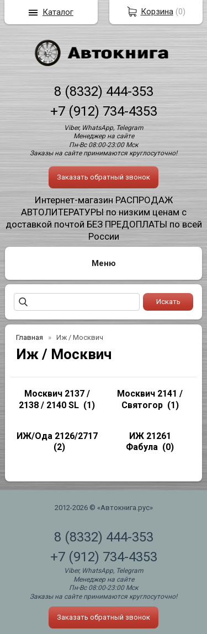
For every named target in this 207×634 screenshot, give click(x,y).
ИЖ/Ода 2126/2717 (57, 436)
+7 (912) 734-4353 (103, 111)
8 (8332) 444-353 (103, 91)
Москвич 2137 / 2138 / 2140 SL (54, 399)
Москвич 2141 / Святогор (150, 399)
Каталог (58, 12)
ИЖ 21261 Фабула (148, 442)
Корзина (157, 12)
